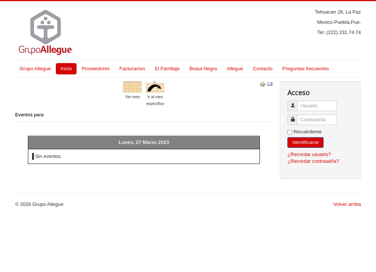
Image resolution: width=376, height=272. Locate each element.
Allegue (235, 68)
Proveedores (96, 68)
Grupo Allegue (35, 68)
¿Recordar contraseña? (313, 161)
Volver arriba (347, 204)
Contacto (263, 68)
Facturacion (132, 68)
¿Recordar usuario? (309, 154)
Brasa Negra (203, 68)
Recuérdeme (307, 131)
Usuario (295, 102)
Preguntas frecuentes (305, 68)
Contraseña (295, 116)
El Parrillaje (167, 68)
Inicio (66, 68)
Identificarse (305, 142)
